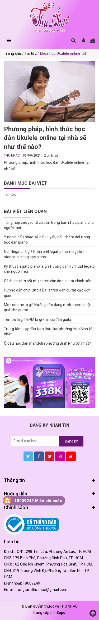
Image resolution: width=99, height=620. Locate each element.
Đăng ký (71, 441)
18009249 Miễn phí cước (38, 500)
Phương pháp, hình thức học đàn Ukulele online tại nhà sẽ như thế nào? (45, 138)
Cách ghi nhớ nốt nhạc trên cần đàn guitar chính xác (47, 281)
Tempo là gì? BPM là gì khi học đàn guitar (38, 319)
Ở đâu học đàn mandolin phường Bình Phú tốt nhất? (47, 343)
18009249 (31, 583)
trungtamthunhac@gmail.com (41, 589)
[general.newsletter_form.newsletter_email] (35, 441)
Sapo (61, 612)
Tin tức (10, 194)
